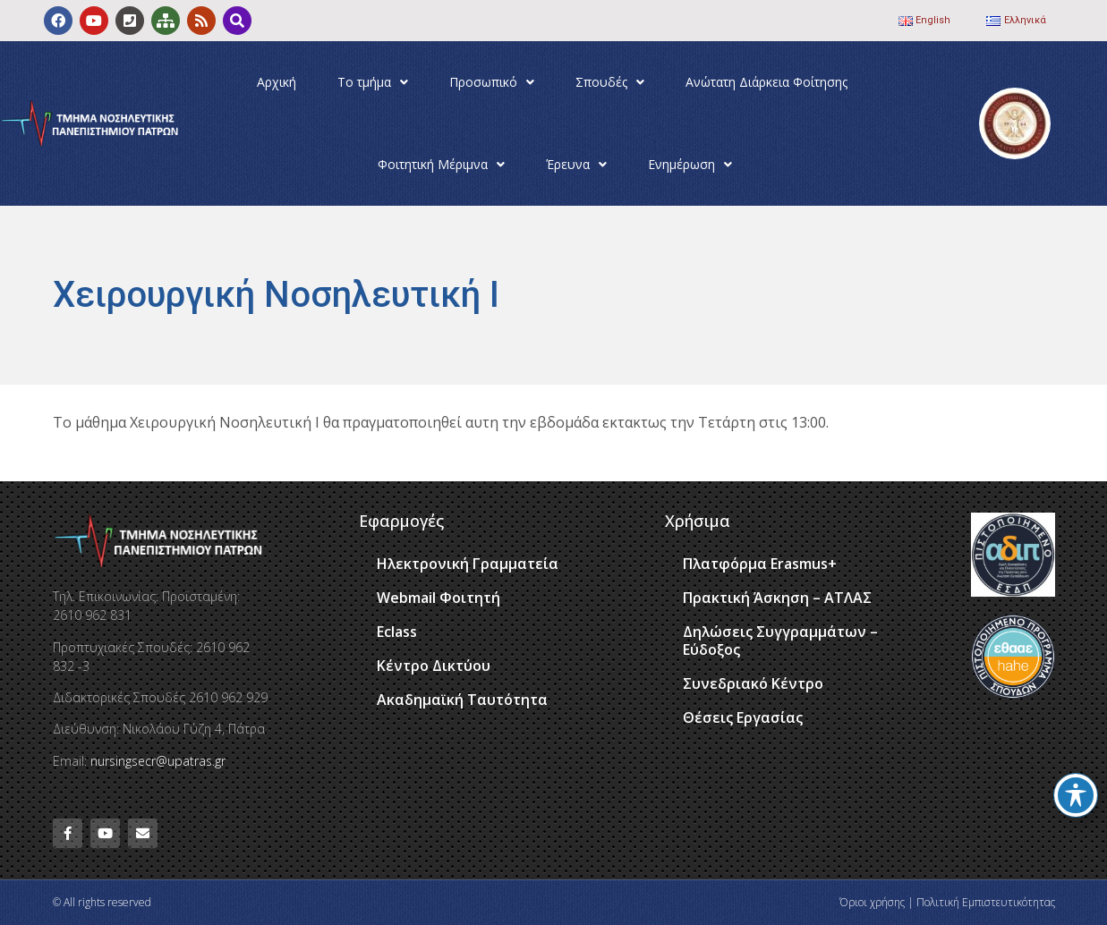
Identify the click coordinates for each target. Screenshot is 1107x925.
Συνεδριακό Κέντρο (753, 683)
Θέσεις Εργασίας (743, 717)
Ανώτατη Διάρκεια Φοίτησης (766, 81)
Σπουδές (609, 82)
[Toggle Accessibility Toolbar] (1075, 795)
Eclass (397, 631)
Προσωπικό (491, 82)
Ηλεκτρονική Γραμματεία (467, 563)
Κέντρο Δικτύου (433, 665)
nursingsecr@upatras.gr (158, 760)
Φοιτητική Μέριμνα (441, 164)
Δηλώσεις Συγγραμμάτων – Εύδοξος (780, 640)
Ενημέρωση (690, 164)
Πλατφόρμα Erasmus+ (760, 563)
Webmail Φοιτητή (438, 597)
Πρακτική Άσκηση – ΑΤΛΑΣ (777, 597)
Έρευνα (576, 164)
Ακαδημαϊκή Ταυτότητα (462, 699)
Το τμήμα (372, 82)
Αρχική (276, 81)
